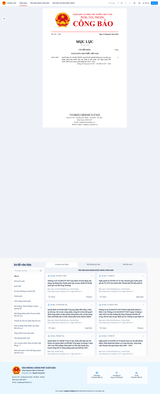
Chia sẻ (154, 3)
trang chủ (11, 3)
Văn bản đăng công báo (39, 3)
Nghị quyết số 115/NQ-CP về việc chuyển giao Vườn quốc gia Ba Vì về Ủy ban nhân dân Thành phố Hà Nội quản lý (120, 282)
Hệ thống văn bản (93, 264)
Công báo (23, 3)
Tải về (146, 3)
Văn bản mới (127, 264)
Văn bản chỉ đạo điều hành (64, 3)
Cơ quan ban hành (62, 264)
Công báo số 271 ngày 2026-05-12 (70, 291)
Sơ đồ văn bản (22, 264)
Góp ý (52, 297)
